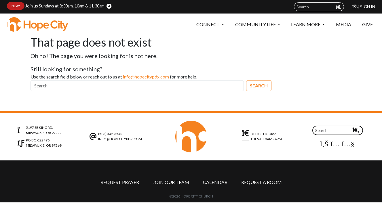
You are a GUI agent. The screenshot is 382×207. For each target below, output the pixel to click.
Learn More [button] (306, 24)
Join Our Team (171, 182)
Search (259, 85)
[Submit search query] (338, 7)
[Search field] (319, 6)
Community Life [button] (256, 24)
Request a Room (261, 182)
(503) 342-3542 (110, 134)
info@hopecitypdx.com (146, 76)
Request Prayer (119, 182)
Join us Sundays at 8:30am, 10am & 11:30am (55, 5)
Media (343, 24)
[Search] (137, 85)
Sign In (363, 6)
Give (367, 24)
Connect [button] (208, 24)
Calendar (215, 182)
